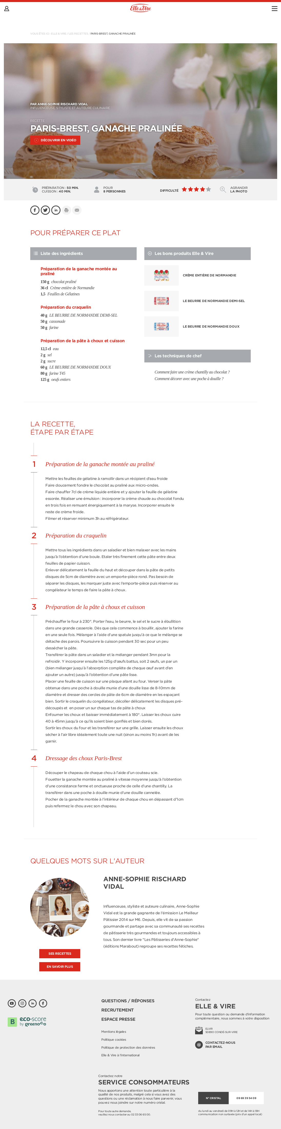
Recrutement (117, 1010)
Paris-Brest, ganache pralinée (113, 33)
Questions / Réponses (127, 1000)
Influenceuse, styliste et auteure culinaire (140, 106)
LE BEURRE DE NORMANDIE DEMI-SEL (214, 301)
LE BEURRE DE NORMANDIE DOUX (211, 326)
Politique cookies (113, 1039)
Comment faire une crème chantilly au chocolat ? (192, 372)
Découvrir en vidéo (55, 140)
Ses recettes (59, 953)
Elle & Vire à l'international (120, 1055)
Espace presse (118, 1019)
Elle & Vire (58, 33)
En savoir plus (60, 967)
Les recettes (78, 33)
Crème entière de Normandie (209, 275)
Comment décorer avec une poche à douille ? (189, 379)
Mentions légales (113, 1032)
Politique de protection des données (128, 1047)
